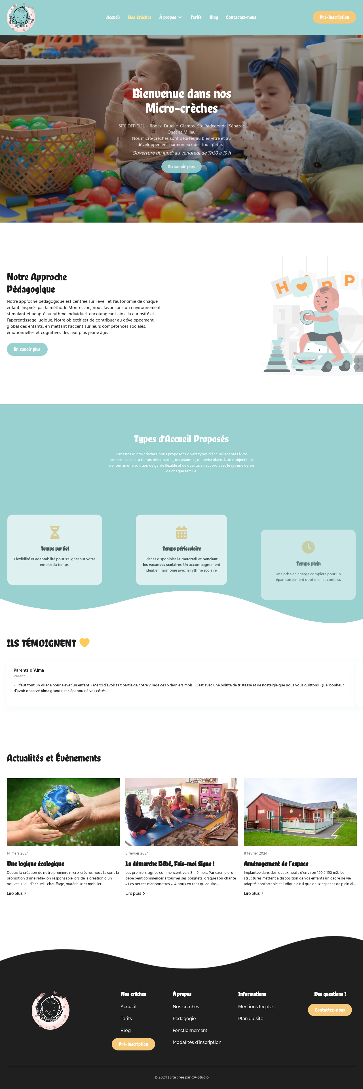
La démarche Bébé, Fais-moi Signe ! (169, 864)
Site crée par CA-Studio (189, 1077)
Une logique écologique (35, 864)
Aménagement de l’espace (276, 864)
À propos (182, 994)
